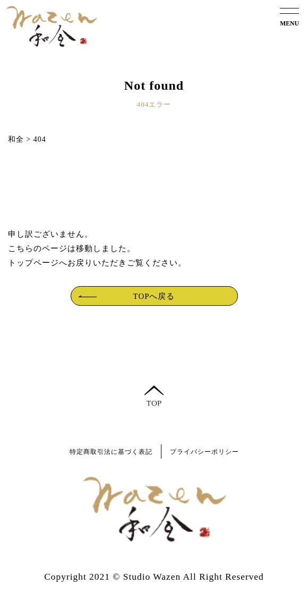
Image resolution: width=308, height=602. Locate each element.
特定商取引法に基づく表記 (111, 452)
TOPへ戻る (154, 296)
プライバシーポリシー (204, 452)
